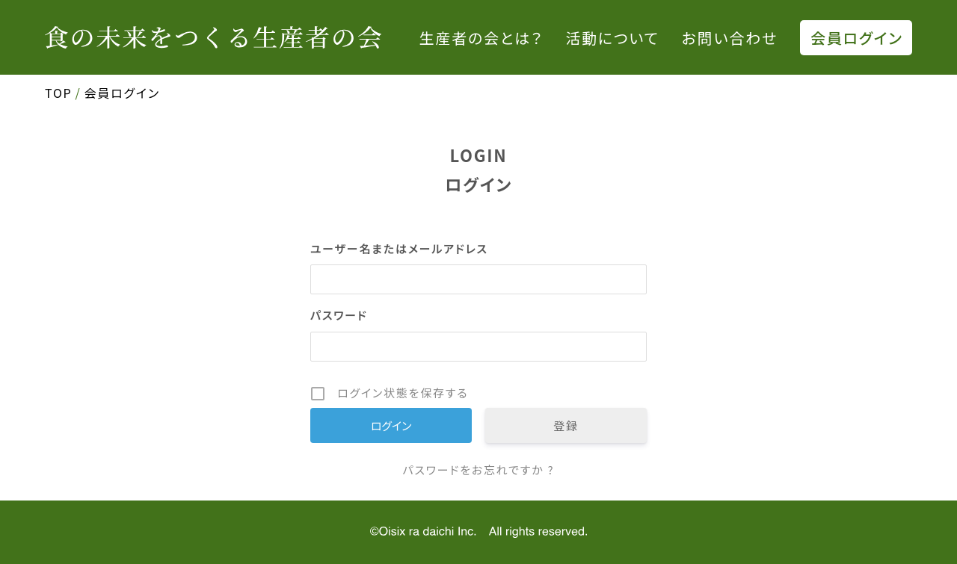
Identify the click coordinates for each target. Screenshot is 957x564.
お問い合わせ (730, 38)
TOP (59, 93)
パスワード (339, 315)
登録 (566, 425)
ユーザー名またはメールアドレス (399, 248)
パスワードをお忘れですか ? (478, 469)
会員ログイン (856, 38)
